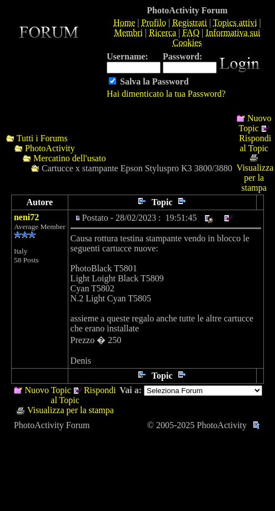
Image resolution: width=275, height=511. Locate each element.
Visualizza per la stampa (255, 177)
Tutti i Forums (42, 138)
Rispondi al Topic (255, 143)
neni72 (26, 217)
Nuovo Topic (255, 123)
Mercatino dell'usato (69, 158)
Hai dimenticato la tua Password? (166, 93)
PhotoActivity (50, 148)
